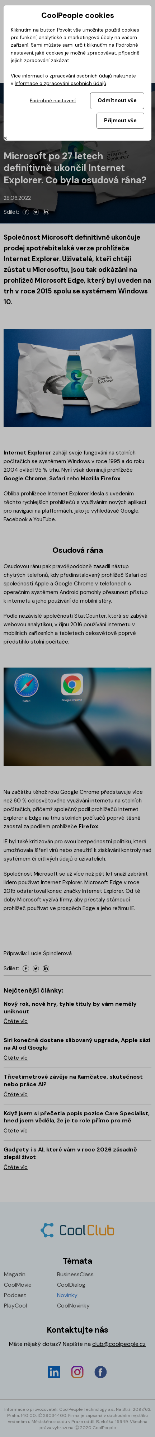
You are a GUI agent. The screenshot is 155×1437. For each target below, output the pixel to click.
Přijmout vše (120, 120)
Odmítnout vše (117, 100)
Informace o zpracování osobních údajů (60, 83)
